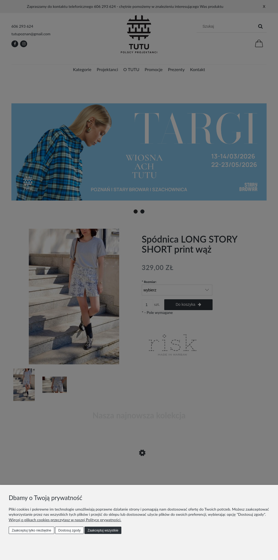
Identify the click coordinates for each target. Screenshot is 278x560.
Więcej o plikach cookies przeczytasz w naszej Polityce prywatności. (65, 519)
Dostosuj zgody (69, 530)
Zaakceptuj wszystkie (103, 530)
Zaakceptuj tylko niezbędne (31, 530)
